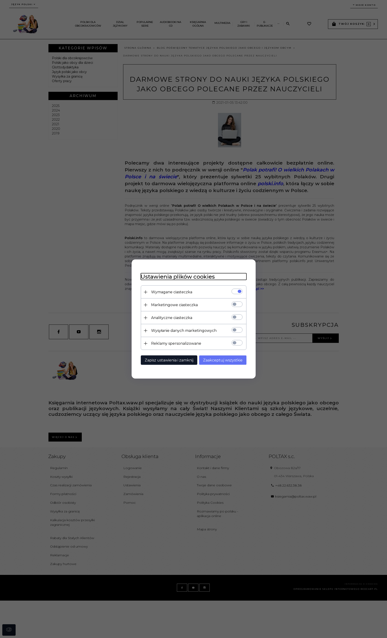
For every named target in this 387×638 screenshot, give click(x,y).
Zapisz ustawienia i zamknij (169, 360)
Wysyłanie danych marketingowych (184, 330)
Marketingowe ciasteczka (174, 305)
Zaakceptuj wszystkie (223, 360)
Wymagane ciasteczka (171, 292)
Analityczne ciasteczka (171, 318)
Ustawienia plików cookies (178, 276)
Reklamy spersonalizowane (176, 343)
